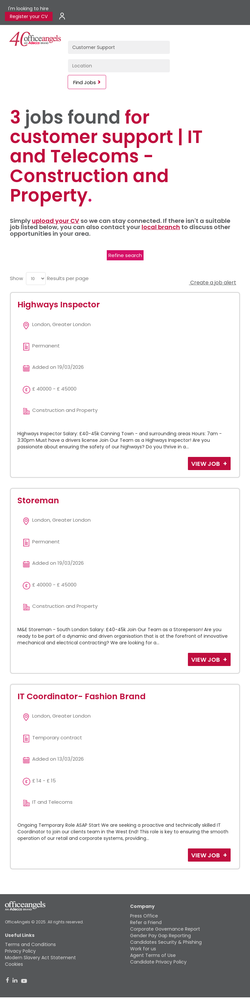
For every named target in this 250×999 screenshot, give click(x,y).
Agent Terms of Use (153, 955)
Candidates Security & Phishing (166, 942)
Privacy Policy (20, 951)
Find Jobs (84, 82)
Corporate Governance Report (165, 929)
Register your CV (29, 16)
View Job (206, 464)
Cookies (14, 964)
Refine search (125, 255)
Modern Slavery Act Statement (40, 957)
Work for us (143, 948)
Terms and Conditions (30, 944)
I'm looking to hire (28, 8)
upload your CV (55, 221)
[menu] (36, 278)
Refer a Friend (146, 922)
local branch (161, 227)
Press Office (144, 916)
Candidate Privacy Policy (158, 962)
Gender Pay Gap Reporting (160, 935)
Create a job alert (212, 282)
